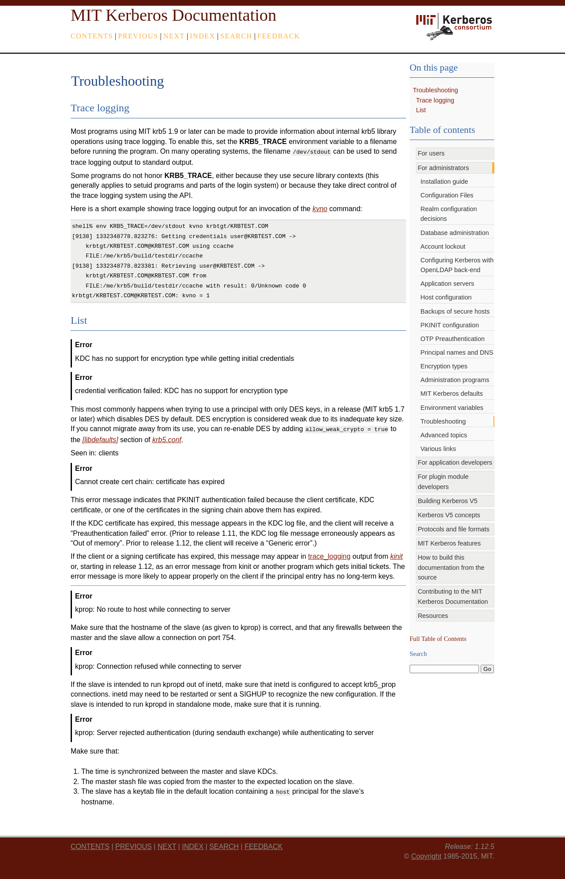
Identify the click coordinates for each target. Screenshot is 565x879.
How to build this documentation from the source (451, 567)
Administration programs (455, 379)
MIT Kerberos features (449, 543)
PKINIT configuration (450, 325)
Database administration (455, 232)
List (421, 110)
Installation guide (444, 181)
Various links (438, 448)
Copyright (426, 853)
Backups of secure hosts (455, 311)
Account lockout (443, 246)
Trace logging (435, 100)
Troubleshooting (435, 90)
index (202, 36)
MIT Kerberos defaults (452, 393)
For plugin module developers (443, 481)
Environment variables (452, 407)
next (174, 36)
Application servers (448, 283)
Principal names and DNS (457, 352)
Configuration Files (447, 195)
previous (138, 36)
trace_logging (329, 554)
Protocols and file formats (453, 529)
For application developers (455, 462)
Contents (92, 36)
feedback (278, 36)
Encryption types (444, 366)
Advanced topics (444, 435)
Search (236, 36)
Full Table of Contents (438, 638)
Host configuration (446, 297)
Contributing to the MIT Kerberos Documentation (453, 596)
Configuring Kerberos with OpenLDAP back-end (457, 265)
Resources (433, 615)
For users (431, 153)
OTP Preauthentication (453, 338)
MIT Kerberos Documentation (173, 15)
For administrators (443, 167)
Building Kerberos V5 (447, 500)
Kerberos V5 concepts (449, 515)
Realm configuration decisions (449, 213)
